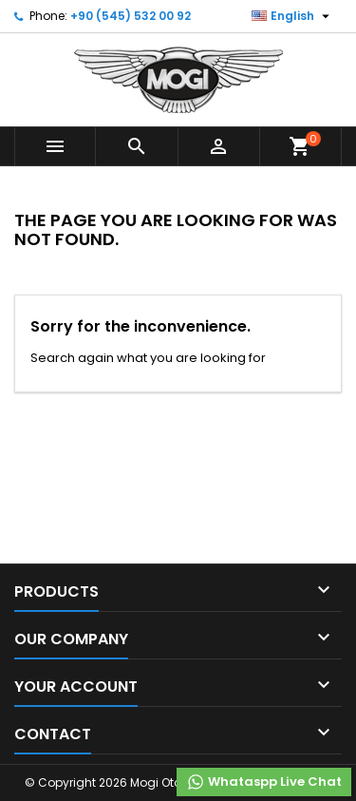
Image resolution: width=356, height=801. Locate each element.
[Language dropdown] (293, 16)
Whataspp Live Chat (264, 781)
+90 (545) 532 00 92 (130, 16)
